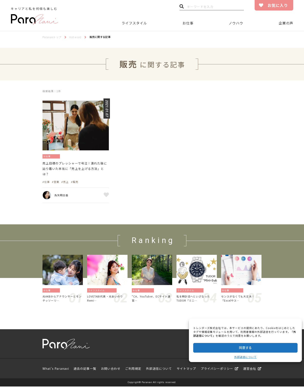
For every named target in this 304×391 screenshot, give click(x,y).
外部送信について (245, 357)
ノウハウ (236, 23)
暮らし (200, 293)
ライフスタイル (134, 23)
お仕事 (187, 23)
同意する (245, 347)
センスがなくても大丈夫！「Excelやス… (240, 301)
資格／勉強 (238, 293)
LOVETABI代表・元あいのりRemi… (106, 301)
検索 (181, 7)
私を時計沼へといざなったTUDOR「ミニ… (195, 301)
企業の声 (286, 23)
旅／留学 (112, 293)
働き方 (59, 156)
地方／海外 (148, 293)
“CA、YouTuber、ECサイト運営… (151, 301)
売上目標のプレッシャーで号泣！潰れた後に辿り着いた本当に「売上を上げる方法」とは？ (75, 170)
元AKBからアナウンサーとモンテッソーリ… (62, 301)
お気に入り (278, 5)
